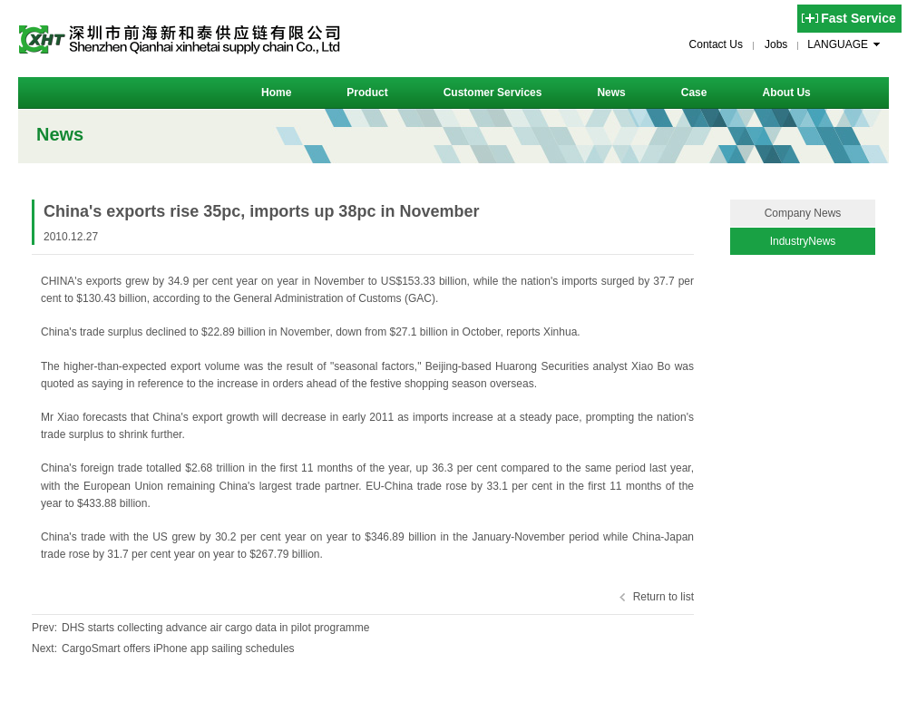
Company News (803, 213)
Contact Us (716, 44)
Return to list (663, 596)
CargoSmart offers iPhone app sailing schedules (178, 648)
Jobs (776, 44)
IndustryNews (803, 241)
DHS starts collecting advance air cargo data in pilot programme (216, 627)
